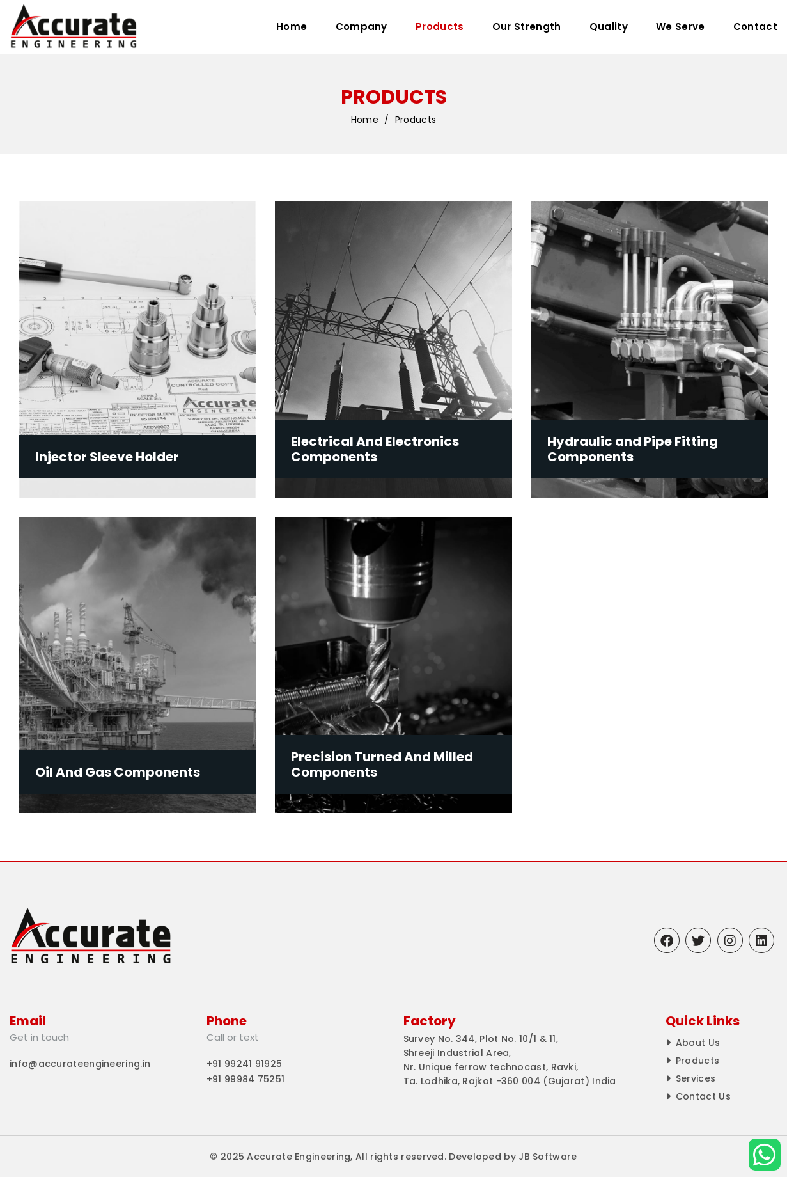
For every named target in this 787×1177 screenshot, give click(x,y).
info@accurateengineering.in (80, 1063)
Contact (755, 26)
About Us (698, 1042)
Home (291, 26)
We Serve (680, 26)
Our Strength (526, 26)
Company (361, 26)
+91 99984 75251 (245, 1079)
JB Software (547, 1156)
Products (440, 26)
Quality (608, 26)
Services (695, 1078)
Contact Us (703, 1096)
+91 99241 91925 (244, 1063)
